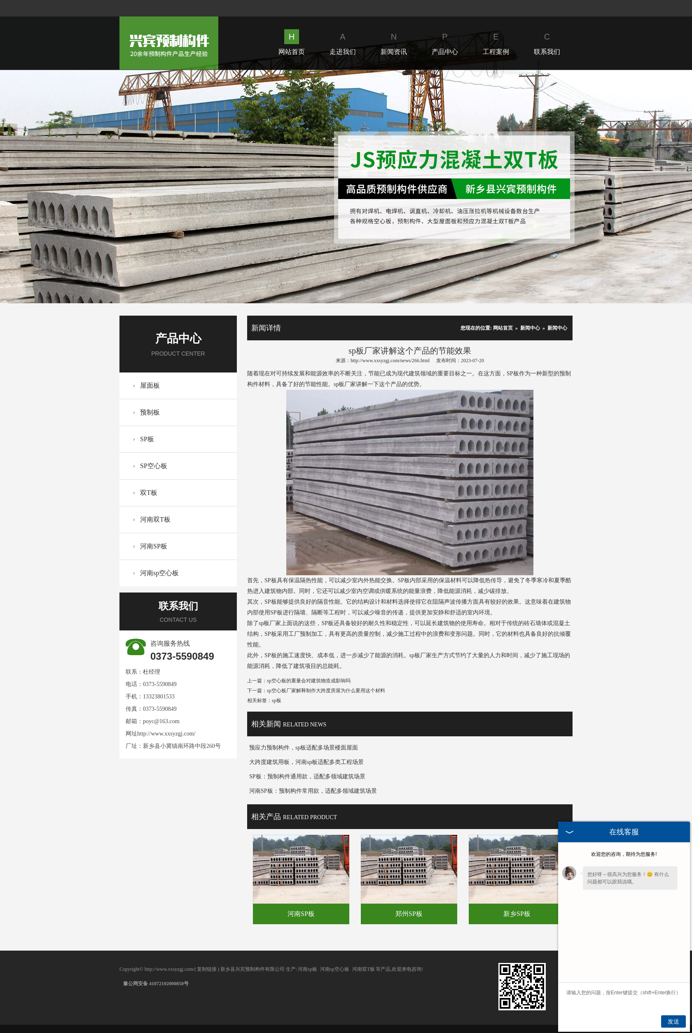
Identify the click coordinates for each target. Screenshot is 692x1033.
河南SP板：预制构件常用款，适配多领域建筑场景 (313, 791)
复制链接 (207, 969)
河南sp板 (307, 969)
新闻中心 (530, 328)
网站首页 (291, 42)
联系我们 (547, 42)
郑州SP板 (409, 913)
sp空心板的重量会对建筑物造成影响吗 (309, 681)
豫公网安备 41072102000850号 (156, 983)
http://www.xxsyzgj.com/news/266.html (390, 360)
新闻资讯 (394, 42)
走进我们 (343, 42)
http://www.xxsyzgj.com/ (166, 734)
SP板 (147, 439)
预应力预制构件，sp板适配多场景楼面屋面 (303, 748)
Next (627, 186)
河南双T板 (155, 519)
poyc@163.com (161, 721)
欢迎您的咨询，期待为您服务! (624, 854)
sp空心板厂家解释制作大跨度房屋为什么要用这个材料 (326, 690)
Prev (64, 186)
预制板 (150, 412)
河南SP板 (153, 546)
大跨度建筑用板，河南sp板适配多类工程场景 (306, 762)
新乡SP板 (517, 913)
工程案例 (496, 42)
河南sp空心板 (159, 572)
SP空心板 (153, 465)
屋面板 (150, 385)
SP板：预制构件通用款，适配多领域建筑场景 (307, 776)
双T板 (148, 492)
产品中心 (445, 42)
